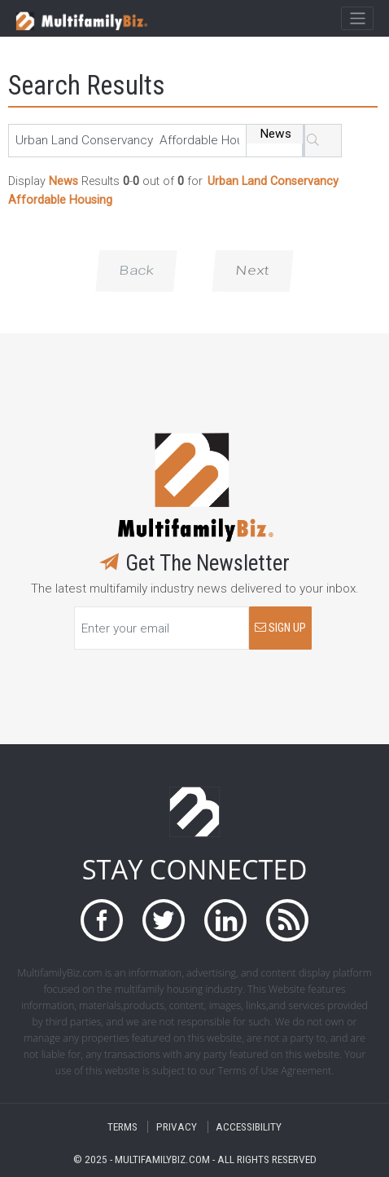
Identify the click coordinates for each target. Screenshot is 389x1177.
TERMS (122, 1127)
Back (136, 270)
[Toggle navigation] (357, 19)
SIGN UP (280, 628)
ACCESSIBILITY (249, 1127)
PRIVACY (176, 1127)
